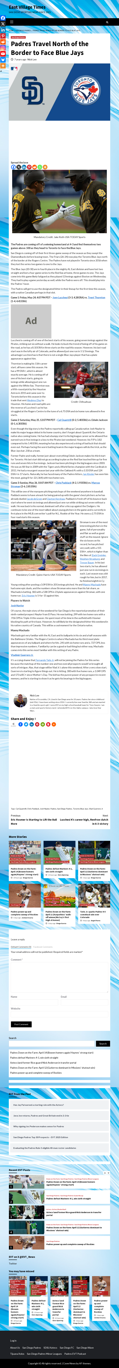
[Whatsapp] (39, 167)
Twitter (13, 1263)
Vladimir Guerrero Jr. (22, 655)
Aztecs (49, 1209)
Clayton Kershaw (56, 498)
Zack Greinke (99, 555)
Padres (53, 809)
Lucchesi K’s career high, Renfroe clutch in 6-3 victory (84, 819)
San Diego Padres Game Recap (57, 862)
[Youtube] (3, 54)
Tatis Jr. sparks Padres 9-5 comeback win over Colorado (93, 914)
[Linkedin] (24, 167)
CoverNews (69, 1363)
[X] (18, 167)
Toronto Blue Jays (80, 809)
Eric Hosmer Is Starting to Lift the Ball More (35, 819)
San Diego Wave (85, 1347)
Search (12, 1038)
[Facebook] (13, 167)
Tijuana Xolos (17, 1353)
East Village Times (27, 7)
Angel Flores (95, 921)
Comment (17, 959)
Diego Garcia (28, 878)
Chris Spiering (63, 875)
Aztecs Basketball (59, 1209)
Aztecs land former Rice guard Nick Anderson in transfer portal (43, 1062)
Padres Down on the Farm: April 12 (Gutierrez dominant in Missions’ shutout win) (94, 871)
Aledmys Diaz (34, 400)
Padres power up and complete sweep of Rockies (24, 913)
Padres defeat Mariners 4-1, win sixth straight (59, 870)
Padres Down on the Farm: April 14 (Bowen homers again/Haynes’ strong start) (24, 871)
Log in (13, 1340)
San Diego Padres (18, 37)
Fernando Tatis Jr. (44, 660)
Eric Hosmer (28, 595)
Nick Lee (32, 59)
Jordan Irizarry (27, 918)
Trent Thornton (96, 297)
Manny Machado (92, 584)
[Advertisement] (59, 142)
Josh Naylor (45, 809)
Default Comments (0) (21, 947)
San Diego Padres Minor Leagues (23, 862)
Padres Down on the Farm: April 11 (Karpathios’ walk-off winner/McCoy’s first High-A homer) (58, 915)
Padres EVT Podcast (75, 1353)
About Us (15, 1347)
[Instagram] (3, 48)
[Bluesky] (3, 60)
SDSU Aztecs (50, 1347)
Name (14, 996)
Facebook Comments (43, 947)
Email (64, 996)
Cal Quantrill (64, 419)
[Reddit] (34, 167)
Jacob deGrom (34, 498)
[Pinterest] (29, 167)
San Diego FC (67, 1347)
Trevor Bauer (87, 562)
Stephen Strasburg (90, 558)
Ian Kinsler (88, 474)
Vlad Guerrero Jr (96, 809)
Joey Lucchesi (60, 297)
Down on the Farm (17, 856)
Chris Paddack (63, 482)
